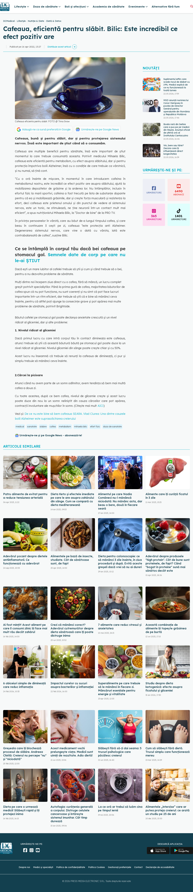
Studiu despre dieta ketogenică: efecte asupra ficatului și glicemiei (164, 686)
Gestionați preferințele (119, 867)
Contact (138, 867)
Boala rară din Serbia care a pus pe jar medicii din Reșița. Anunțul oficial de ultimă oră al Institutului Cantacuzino (176, 130)
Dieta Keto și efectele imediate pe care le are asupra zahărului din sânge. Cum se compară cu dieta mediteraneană (72, 499)
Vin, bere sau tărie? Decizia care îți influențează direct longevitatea (173, 149)
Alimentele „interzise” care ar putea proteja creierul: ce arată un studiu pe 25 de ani (168, 810)
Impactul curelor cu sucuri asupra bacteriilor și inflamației (72, 685)
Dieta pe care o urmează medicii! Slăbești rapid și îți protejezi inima (21, 810)
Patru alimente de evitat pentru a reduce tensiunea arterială (25, 495)
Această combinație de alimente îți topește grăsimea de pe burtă (166, 628)
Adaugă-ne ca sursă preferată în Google (46, 129)
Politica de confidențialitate (70, 867)
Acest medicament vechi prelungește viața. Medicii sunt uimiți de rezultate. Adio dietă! (72, 751)
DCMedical (9, 21)
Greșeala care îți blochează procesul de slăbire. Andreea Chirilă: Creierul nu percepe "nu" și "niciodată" (25, 753)
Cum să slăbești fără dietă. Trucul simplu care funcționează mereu (168, 751)
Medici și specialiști (43, 867)
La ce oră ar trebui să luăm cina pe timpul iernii (120, 808)
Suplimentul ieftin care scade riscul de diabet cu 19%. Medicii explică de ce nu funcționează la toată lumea (176, 85)
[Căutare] (191, 6)
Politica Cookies (96, 867)
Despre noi (24, 867)
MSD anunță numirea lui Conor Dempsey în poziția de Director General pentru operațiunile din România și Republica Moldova (176, 107)
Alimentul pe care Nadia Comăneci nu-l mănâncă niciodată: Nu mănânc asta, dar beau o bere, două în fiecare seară (120, 501)
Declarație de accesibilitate (160, 867)
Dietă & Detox (53, 21)
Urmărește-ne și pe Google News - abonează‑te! (50, 435)
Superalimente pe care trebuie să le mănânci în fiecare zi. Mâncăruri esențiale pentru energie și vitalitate (119, 688)
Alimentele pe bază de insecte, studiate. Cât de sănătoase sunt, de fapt (72, 559)
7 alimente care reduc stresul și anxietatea (119, 626)
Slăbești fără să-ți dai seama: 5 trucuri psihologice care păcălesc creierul (119, 751)
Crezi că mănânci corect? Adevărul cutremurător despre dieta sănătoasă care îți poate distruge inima (72, 630)
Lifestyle (21, 21)
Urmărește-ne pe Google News (100, 129)
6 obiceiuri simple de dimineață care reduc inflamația (24, 685)
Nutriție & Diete (36, 21)
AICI (101, 406)
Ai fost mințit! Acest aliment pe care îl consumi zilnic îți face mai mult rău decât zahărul (25, 628)
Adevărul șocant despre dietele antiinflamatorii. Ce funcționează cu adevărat (25, 559)
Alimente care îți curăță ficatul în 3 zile (167, 495)
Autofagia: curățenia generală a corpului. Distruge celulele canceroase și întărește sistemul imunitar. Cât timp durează (72, 814)
